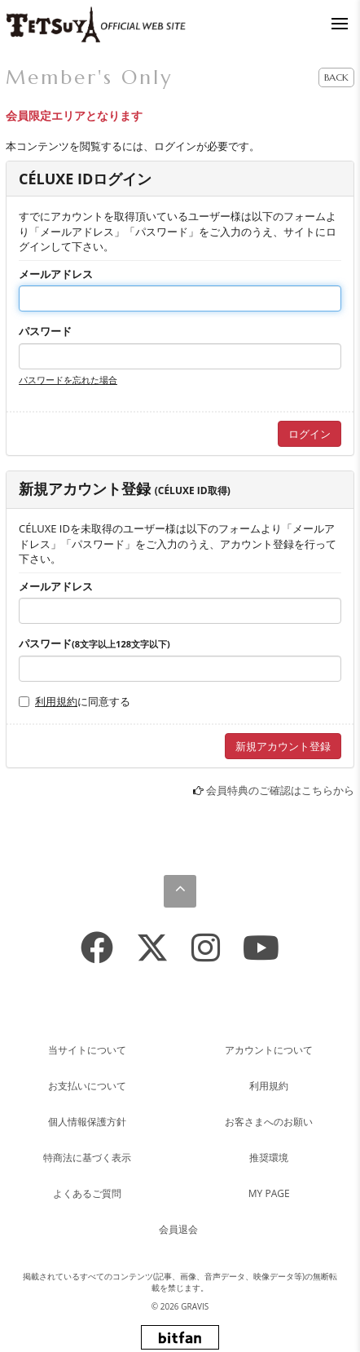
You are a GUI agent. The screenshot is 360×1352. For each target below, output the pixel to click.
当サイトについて (87, 1050)
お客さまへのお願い (269, 1122)
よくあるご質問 (87, 1193)
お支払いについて (87, 1086)
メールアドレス (56, 274)
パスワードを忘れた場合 (68, 379)
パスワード (45, 331)
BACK (336, 77)
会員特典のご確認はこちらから (280, 790)
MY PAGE (269, 1193)
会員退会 (178, 1229)
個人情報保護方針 (87, 1122)
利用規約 (56, 701)
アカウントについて (269, 1050)
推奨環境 (268, 1157)
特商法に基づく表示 (87, 1157)
